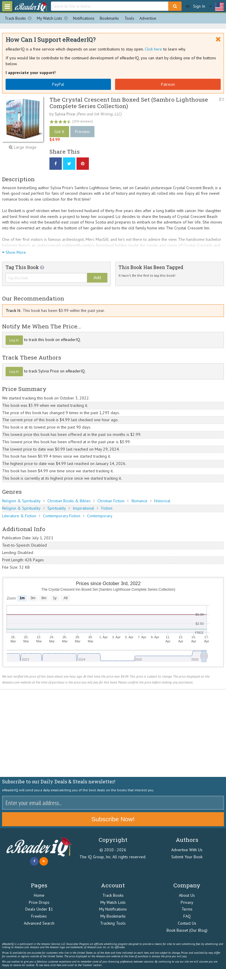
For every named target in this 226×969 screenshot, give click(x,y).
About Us (187, 895)
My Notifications (113, 909)
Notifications (83, 18)
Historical (162, 500)
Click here (153, 49)
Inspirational (83, 508)
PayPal (58, 84)
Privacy (187, 902)
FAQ (187, 916)
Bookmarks (109, 18)
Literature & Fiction (19, 515)
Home (39, 895)
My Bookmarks (113, 916)
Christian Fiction (110, 500)
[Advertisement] (113, 733)
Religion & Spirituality (21, 500)
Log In (14, 340)
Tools (129, 18)
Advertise (147, 18)
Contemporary (99, 515)
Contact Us (187, 923)
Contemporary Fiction (61, 515)
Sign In (195, 6)
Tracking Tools (113, 923)
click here (55, 965)
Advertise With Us (186, 849)
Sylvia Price (65, 114)
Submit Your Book (186, 856)
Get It (59, 131)
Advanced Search (39, 923)
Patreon (168, 84)
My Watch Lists (53, 18)
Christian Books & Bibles (69, 500)
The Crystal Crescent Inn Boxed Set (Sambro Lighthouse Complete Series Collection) (128, 102)
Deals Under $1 (39, 909)
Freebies (39, 916)
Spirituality (56, 508)
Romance (139, 500)
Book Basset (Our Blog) (187, 930)
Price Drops (39, 902)
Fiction (106, 508)
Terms (187, 909)
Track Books (19, 18)
